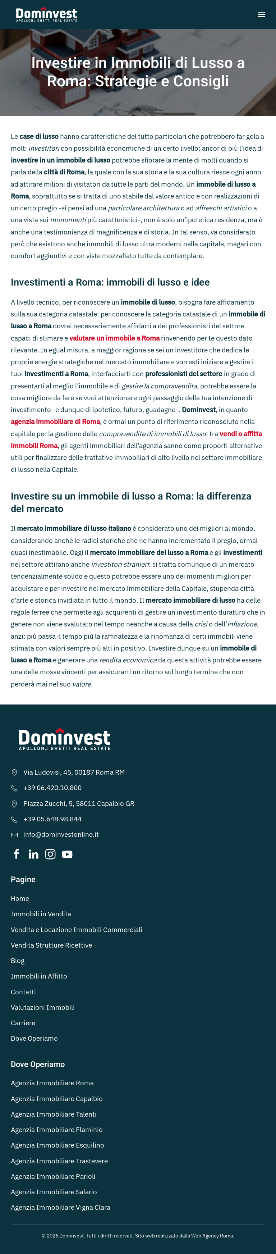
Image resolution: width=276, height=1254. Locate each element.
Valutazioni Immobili (43, 1007)
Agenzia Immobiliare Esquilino (57, 1145)
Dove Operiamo (34, 1038)
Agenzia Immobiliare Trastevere (59, 1161)
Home (20, 898)
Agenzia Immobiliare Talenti (54, 1114)
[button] (261, 14)
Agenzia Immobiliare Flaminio (57, 1129)
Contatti (23, 992)
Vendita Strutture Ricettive (51, 945)
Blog (17, 960)
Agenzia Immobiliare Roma (52, 1083)
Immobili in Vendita (41, 913)
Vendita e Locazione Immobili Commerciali (76, 929)
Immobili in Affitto (39, 976)
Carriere (23, 1022)
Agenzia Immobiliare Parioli (53, 1176)
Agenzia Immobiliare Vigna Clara (60, 1207)
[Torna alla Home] (47, 14)
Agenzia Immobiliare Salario (54, 1191)
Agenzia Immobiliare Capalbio (57, 1098)
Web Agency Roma (212, 1235)
